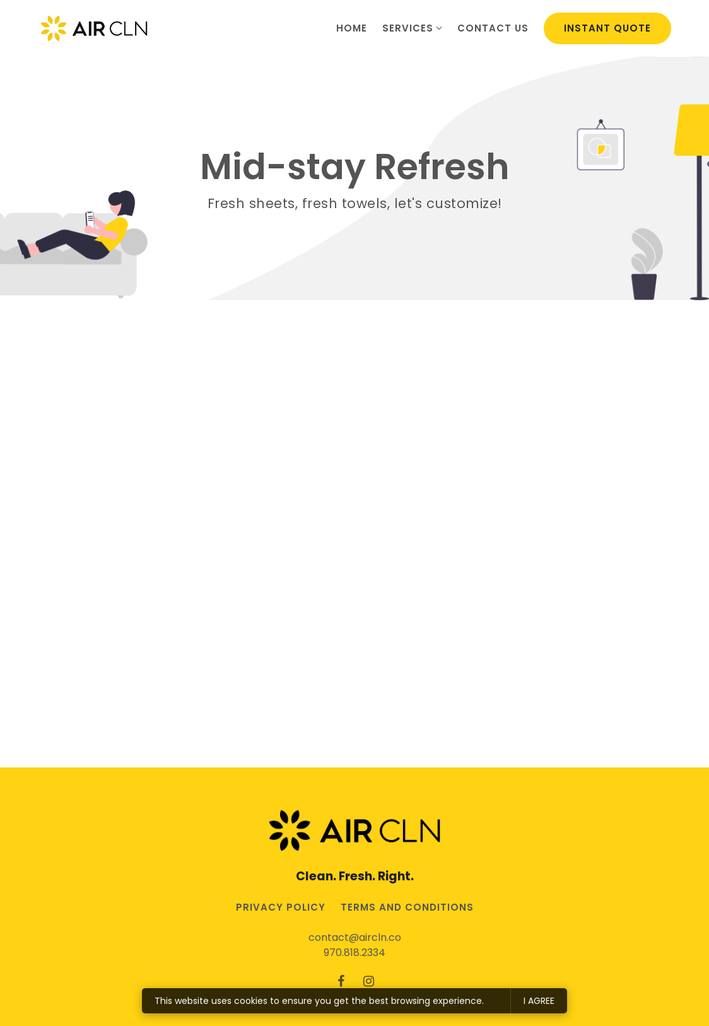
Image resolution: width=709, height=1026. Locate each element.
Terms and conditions (407, 908)
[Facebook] (340, 981)
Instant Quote (607, 28)
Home (351, 28)
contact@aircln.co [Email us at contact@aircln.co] (354, 937)
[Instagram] (368, 981)
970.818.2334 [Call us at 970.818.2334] (354, 952)
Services (407, 28)
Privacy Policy (280, 908)
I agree (539, 1000)
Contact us (493, 28)
